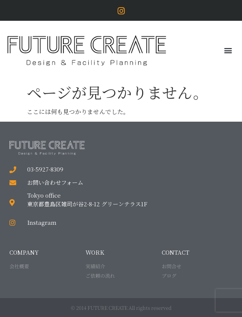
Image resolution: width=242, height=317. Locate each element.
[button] (228, 50)
